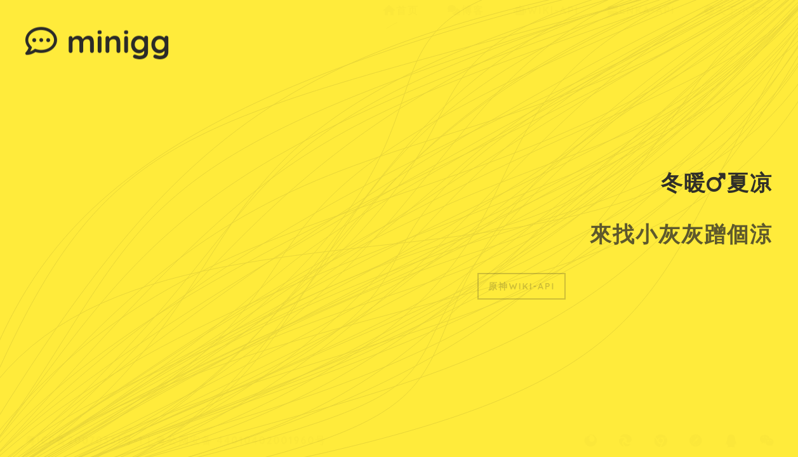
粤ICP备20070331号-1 (84, 426)
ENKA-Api (641, 36)
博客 (466, 36)
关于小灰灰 (738, 36)
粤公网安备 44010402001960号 (241, 426)
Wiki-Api (546, 36)
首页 (401, 36)
